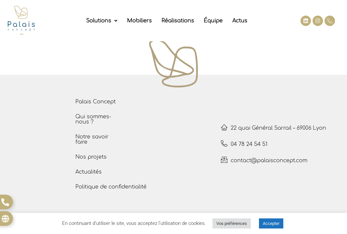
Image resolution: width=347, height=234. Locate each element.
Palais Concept (95, 102)
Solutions (101, 21)
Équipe (213, 21)
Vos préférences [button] (231, 223)
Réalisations (177, 21)
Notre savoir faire (92, 139)
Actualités (88, 172)
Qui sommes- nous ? (93, 119)
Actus (239, 21)
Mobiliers (139, 21)
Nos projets (91, 157)
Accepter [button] (271, 223)
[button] (101, 20)
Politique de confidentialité (111, 187)
